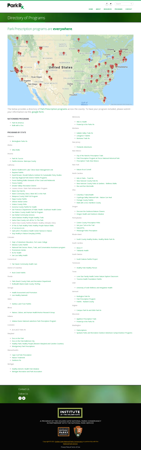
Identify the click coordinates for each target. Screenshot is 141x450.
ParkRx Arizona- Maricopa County (24, 161)
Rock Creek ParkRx (18, 273)
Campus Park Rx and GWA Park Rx (89, 310)
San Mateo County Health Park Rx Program (27, 212)
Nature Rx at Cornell (84, 169)
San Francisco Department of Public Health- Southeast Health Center (36, 210)
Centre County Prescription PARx (88, 223)
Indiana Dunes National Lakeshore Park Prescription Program (34, 321)
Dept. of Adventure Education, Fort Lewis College (29, 242)
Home (91, 9)
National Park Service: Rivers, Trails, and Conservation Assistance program (38, 247)
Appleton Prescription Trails (86, 319)
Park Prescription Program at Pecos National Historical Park (98, 158)
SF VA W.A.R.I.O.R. (18, 228)
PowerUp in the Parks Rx (85, 124)
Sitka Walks (16, 150)
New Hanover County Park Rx (87, 181)
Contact (128, 9)
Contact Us (23, 389)
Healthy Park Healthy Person (87, 268)
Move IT (80, 248)
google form (38, 112)
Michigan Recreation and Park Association (27, 371)
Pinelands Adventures (84, 147)
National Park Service (70, 444)
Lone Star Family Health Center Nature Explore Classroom (97, 276)
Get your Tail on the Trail (85, 225)
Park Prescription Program (86, 299)
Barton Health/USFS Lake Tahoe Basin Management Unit (32, 170)
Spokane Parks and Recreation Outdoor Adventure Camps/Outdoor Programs (104, 333)
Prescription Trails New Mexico (88, 161)
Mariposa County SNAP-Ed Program (25, 196)
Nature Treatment (18, 358)
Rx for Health (16, 253)
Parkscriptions (82, 330)
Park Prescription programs (53, 109)
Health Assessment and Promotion (24, 292)
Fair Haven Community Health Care (24, 264)
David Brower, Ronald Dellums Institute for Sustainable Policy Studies (37, 175)
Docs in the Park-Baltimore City (23, 341)
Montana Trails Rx (83, 138)
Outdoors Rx (16, 360)
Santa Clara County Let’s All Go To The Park (27, 220)
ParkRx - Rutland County (85, 302)
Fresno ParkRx (17, 183)
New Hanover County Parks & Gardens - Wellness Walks (97, 183)
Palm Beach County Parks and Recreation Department (31, 281)
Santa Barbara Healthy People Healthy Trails (28, 217)
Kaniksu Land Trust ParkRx (21, 304)
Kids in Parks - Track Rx (85, 178)
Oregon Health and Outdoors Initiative (90, 214)
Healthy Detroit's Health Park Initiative (25, 369)
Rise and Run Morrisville (85, 186)
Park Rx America (18, 123)
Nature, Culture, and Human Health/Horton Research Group (33, 312)
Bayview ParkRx (17, 172)
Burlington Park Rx (83, 296)
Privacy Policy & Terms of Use (70, 447)
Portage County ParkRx (85, 200)
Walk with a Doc (18, 125)
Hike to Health (82, 122)
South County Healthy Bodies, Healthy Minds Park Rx (95, 239)
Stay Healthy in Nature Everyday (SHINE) (26, 233)
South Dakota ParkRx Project (87, 259)
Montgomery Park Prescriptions (23, 346)
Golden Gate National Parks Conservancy (69, 441)
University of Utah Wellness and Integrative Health (94, 288)
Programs (118, 9)
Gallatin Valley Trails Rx (85, 133)
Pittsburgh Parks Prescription (87, 231)
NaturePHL (81, 228)
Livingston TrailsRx (83, 136)
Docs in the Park (18, 338)
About (98, 9)
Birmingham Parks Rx (19, 141)
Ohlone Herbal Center (19, 202)
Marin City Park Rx (18, 191)
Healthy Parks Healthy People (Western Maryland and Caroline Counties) (38, 344)
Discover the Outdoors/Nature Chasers (91, 211)
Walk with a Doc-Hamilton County (89, 203)
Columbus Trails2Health (85, 195)
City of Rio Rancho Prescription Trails (90, 156)
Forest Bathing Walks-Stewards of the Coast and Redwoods (33, 180)
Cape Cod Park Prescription (21, 355)
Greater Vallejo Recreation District (24, 186)
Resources (108, 9)
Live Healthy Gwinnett (20, 295)
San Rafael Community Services (23, 215)
